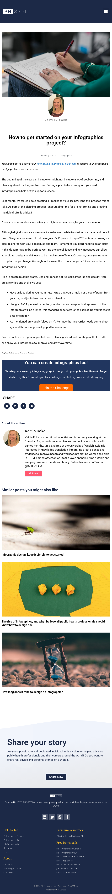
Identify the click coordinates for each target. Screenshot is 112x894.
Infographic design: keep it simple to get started (33, 554)
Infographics (66, 155)
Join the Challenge (56, 388)
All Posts (33, 473)
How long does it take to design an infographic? (32, 692)
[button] (106, 11)
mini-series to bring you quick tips (57, 163)
